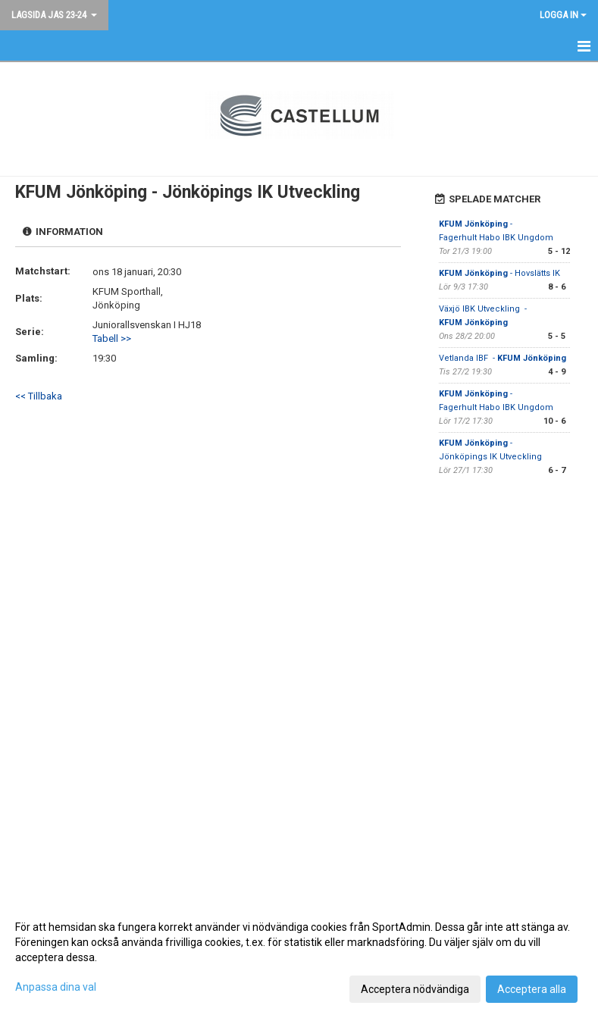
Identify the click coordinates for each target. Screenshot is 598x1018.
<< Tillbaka (38, 396)
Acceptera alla (531, 989)
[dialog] (299, 957)
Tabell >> (111, 338)
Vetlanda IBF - (502, 358)
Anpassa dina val (55, 987)
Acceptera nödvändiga (415, 989)
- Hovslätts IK (500, 273)
